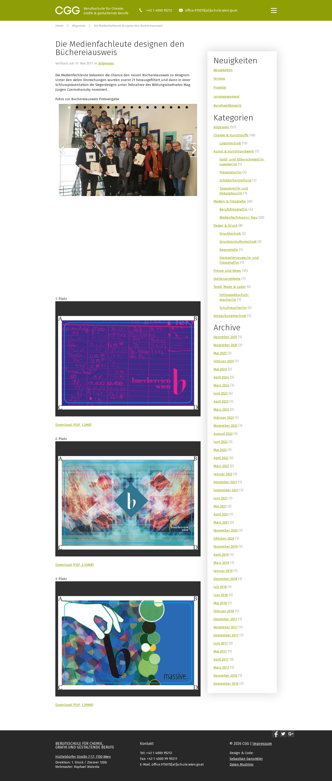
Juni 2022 (220, 442)
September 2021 (225, 490)
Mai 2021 (220, 506)
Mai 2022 (220, 450)
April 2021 (220, 514)
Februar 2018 (223, 611)
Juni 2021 (220, 498)
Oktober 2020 (223, 538)
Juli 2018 (220, 587)
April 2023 (220, 401)
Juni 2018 (220, 595)
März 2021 (221, 522)
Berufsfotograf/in (233, 209)
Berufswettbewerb (227, 106)
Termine (219, 79)
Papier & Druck (225, 225)
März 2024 (221, 385)
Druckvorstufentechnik (238, 242)
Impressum (262, 743)
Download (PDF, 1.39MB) (74, 705)
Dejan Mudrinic (242, 764)
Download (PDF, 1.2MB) (73, 425)
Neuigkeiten (223, 70)
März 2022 (221, 466)
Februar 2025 (223, 361)
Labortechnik (230, 143)
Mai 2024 (220, 369)
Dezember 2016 (225, 675)
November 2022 (225, 426)
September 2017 (226, 635)
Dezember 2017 (225, 619)
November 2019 (225, 546)
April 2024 (221, 377)
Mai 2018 (220, 603)
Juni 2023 (220, 393)
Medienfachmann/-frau (238, 217)
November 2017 (225, 627)
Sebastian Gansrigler (246, 759)
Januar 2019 (223, 571)
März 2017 (221, 667)
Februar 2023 (223, 417)
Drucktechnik (230, 233)
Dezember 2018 (225, 579)
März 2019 (221, 563)
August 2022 (223, 434)
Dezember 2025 (225, 337)
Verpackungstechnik (229, 316)
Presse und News (227, 271)
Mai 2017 (220, 651)
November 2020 (225, 530)
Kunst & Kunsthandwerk (233, 151)
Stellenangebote (226, 279)
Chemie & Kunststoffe (231, 135)
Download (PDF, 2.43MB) (74, 565)
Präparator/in (230, 172)
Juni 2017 (220, 643)
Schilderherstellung (235, 180)
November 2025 (225, 345)
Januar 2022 (222, 474)
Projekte (219, 88)
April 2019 (221, 555)
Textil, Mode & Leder (229, 287)
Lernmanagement (226, 97)
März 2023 (221, 409)
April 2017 (221, 659)
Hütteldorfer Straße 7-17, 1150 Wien (83, 757)
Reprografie (228, 250)
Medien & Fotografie (229, 201)
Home (59, 25)
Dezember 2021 (225, 482)
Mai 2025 (220, 353)
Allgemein (78, 25)
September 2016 (226, 684)
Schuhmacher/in (233, 308)
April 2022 (220, 458)
